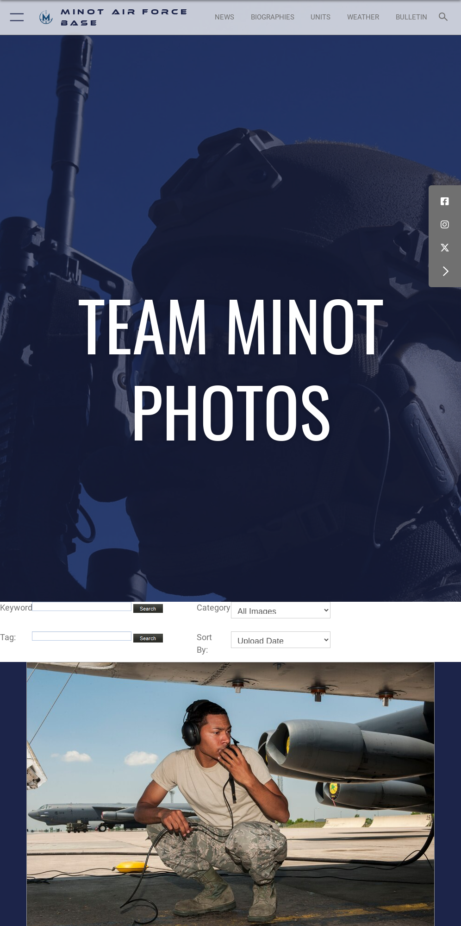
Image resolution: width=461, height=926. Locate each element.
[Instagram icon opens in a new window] (444, 224)
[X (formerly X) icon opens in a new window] (444, 247)
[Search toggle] (445, 17)
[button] (15, 17)
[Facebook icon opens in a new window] (444, 201)
